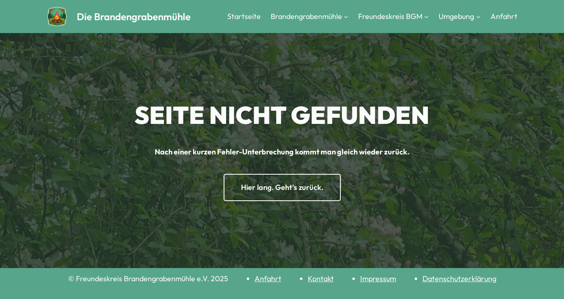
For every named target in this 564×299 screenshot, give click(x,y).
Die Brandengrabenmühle (134, 16)
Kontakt (321, 278)
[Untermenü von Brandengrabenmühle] (346, 16)
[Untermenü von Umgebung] (478, 16)
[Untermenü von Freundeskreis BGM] (426, 16)
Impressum (378, 278)
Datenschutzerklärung (459, 278)
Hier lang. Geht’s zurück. (282, 187)
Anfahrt (268, 278)
